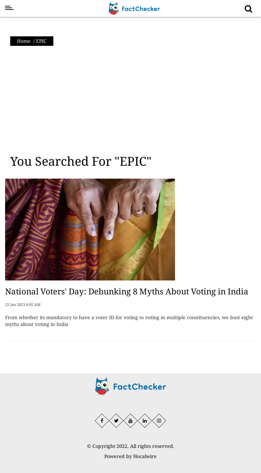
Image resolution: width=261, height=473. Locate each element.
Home (24, 41)
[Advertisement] (130, 100)
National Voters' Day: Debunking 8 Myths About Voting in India (126, 291)
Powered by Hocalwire (130, 456)
